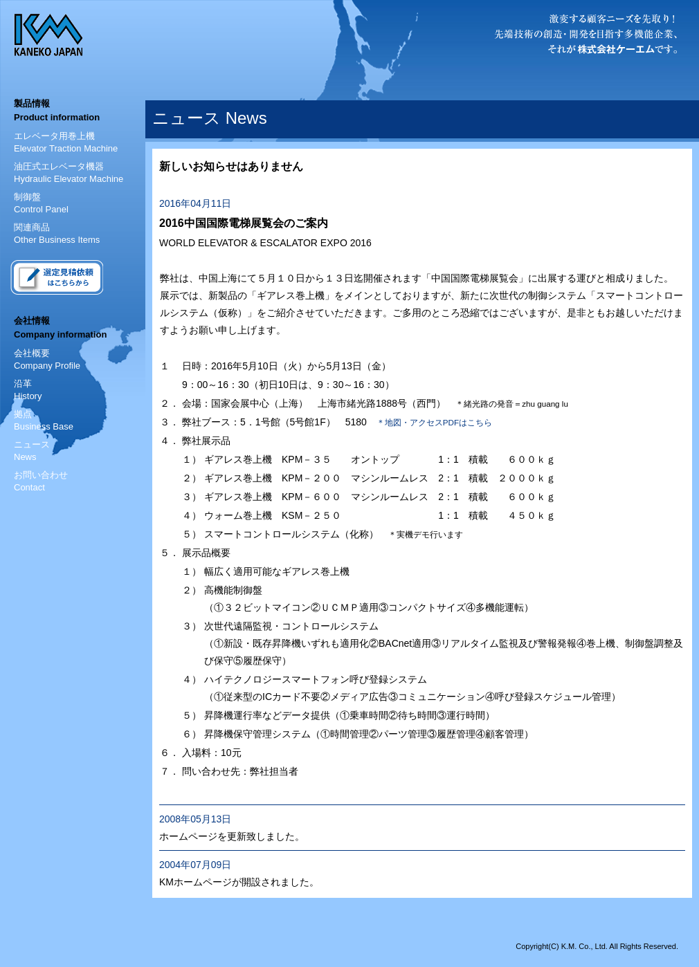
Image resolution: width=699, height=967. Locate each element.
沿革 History (28, 389)
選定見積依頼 (56, 277)
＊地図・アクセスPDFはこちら (434, 422)
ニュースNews (32, 450)
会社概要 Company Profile (47, 359)
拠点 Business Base (43, 420)
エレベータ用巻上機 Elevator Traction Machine (66, 142)
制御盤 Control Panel (41, 203)
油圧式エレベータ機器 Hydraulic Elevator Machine (68, 172)
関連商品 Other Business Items (57, 233)
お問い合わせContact (41, 481)
